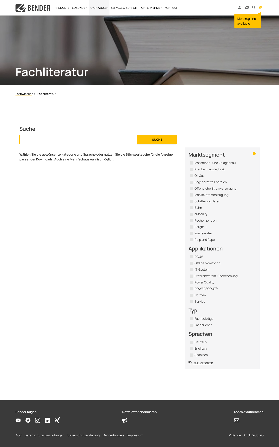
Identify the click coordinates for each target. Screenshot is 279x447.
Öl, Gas (199, 175)
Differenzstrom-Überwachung (216, 276)
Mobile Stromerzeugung (211, 195)
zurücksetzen (201, 363)
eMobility (201, 214)
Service (200, 301)
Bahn (198, 207)
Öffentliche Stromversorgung (215, 188)
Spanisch (201, 355)
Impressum (135, 435)
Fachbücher (203, 325)
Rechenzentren (206, 220)
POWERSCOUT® (206, 289)
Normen (200, 295)
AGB (19, 435)
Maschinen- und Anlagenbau (215, 163)
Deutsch (201, 342)
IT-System (202, 269)
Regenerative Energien (211, 182)
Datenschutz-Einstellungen (44, 435)
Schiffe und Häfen (207, 201)
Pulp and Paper (205, 239)
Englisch (201, 348)
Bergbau (201, 227)
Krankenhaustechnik (210, 169)
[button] (254, 7)
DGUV (199, 257)
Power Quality (204, 282)
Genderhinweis (113, 435)
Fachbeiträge (204, 318)
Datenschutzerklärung (83, 435)
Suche (157, 140)
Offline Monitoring (207, 263)
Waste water (203, 233)
